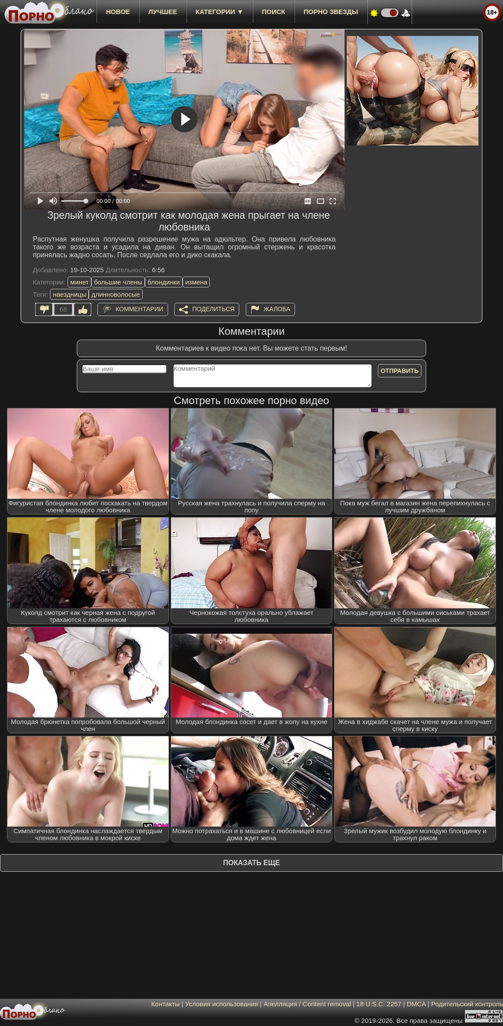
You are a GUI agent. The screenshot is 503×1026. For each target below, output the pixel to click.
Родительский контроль (467, 1004)
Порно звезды (331, 11)
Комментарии (139, 308)
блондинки (163, 282)
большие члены (118, 282)
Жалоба (277, 308)
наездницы (69, 294)
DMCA (416, 1004)
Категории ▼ (220, 11)
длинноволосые (115, 294)
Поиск (273, 11)
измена (196, 282)
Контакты (165, 1004)
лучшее (162, 11)
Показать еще (251, 862)
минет (79, 282)
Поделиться (213, 308)
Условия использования (222, 1004)
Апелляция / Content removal (307, 1004)
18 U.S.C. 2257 (379, 1004)
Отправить (400, 370)
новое (118, 11)
